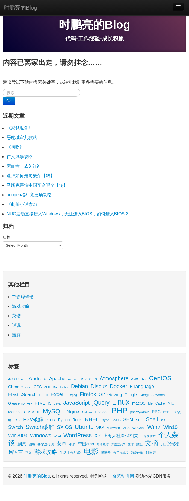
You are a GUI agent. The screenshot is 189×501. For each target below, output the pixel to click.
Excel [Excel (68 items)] (57, 394)
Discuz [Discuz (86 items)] (99, 386)
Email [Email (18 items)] (43, 395)
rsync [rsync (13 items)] (105, 420)
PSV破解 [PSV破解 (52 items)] (33, 419)
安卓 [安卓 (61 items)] (61, 443)
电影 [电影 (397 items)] (91, 451)
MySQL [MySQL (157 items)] (53, 411)
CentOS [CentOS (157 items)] (160, 378)
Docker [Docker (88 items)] (118, 386)
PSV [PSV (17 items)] (17, 420)
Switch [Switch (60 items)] (15, 427)
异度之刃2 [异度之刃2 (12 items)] (118, 444)
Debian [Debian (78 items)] (79, 386)
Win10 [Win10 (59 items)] (170, 427)
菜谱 (16, 315)
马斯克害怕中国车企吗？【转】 (37, 185)
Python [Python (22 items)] (64, 420)
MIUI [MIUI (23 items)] (171, 403)
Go (8, 101)
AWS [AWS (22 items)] (135, 379)
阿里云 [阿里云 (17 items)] (151, 453)
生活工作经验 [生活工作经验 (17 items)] (70, 453)
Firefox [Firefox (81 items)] (87, 394)
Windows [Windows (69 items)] (40, 435)
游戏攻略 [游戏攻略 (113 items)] (45, 452)
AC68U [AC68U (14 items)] (13, 379)
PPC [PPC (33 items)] (156, 411)
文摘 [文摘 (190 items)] (151, 443)
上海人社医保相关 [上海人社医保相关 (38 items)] (120, 435)
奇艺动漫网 (123, 476)
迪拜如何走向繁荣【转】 (31, 175)
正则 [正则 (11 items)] (28, 452)
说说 (16, 325)
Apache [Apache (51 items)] (57, 378)
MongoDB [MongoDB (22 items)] (16, 412)
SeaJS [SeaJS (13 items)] (116, 420)
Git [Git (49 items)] (102, 394)
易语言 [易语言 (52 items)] (15, 452)
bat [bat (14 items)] (144, 379)
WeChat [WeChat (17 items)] (138, 428)
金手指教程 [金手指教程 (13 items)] (120, 452)
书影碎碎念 (23, 296)
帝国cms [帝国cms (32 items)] (86, 444)
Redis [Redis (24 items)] (77, 420)
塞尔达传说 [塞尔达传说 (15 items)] (45, 444)
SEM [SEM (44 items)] (128, 419)
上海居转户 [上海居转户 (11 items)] (148, 436)
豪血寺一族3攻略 (23, 166)
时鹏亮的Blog (20, 8)
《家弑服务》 (20, 128)
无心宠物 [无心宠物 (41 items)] (170, 443)
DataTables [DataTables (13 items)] (60, 387)
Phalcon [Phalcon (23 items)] (101, 412)
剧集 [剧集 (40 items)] (21, 443)
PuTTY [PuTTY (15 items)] (50, 420)
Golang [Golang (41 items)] (114, 394)
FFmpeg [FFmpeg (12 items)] (71, 395)
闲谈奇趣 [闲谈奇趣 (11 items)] (137, 452)
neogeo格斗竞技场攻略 (29, 194)
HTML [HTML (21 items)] (40, 403)
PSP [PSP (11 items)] (166, 412)
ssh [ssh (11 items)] (163, 420)
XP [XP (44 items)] (97, 435)
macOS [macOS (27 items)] (139, 403)
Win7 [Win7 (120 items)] (154, 427)
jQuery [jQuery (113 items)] (101, 402)
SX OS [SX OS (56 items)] (64, 427)
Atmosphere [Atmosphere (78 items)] (113, 378)
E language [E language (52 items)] (142, 386)
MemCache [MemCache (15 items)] (156, 403)
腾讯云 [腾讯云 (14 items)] (106, 452)
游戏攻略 (20, 306)
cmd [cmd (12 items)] (28, 387)
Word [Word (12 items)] (57, 436)
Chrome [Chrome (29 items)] (15, 386)
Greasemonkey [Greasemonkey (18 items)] (20, 403)
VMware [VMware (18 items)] (113, 428)
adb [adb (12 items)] (23, 379)
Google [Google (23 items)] (131, 395)
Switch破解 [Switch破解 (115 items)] (40, 427)
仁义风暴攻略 (20, 156)
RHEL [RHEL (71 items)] (92, 419)
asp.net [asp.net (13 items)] (73, 379)
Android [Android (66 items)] (37, 378)
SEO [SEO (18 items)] (139, 420)
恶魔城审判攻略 (22, 137)
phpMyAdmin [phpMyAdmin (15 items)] (139, 412)
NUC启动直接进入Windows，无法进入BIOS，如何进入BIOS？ (68, 214)
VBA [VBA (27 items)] (100, 427)
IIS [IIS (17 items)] (49, 403)
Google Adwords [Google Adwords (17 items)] (152, 395)
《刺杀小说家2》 (23, 204)
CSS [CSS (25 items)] (38, 387)
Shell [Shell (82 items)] (152, 419)
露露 (16, 335)
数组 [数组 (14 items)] (139, 444)
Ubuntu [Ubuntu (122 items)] (84, 427)
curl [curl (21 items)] (47, 387)
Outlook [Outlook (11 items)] (87, 412)
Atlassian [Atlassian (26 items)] (89, 379)
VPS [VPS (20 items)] (126, 428)
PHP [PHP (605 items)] (119, 410)
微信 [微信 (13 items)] (131, 444)
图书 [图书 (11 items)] (32, 444)
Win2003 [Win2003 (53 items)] (17, 435)
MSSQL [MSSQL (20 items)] (34, 412)
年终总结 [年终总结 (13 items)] (103, 444)
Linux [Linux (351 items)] (120, 402)
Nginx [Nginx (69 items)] (73, 411)
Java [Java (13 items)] (57, 403)
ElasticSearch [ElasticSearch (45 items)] (22, 394)
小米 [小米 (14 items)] (72, 444)
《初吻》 (15, 147)
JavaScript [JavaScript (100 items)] (76, 402)
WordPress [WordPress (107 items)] (77, 435)
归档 (6, 237)
